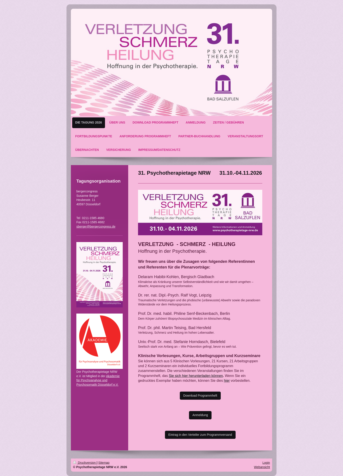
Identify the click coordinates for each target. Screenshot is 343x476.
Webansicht (262, 467)
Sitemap (103, 462)
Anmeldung (200, 415)
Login (266, 462)
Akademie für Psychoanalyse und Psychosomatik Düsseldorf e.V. (98, 380)
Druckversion (84, 462)
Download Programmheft (200, 395)
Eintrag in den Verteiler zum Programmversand (200, 434)
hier (227, 380)
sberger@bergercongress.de (95, 226)
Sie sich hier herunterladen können (196, 376)
